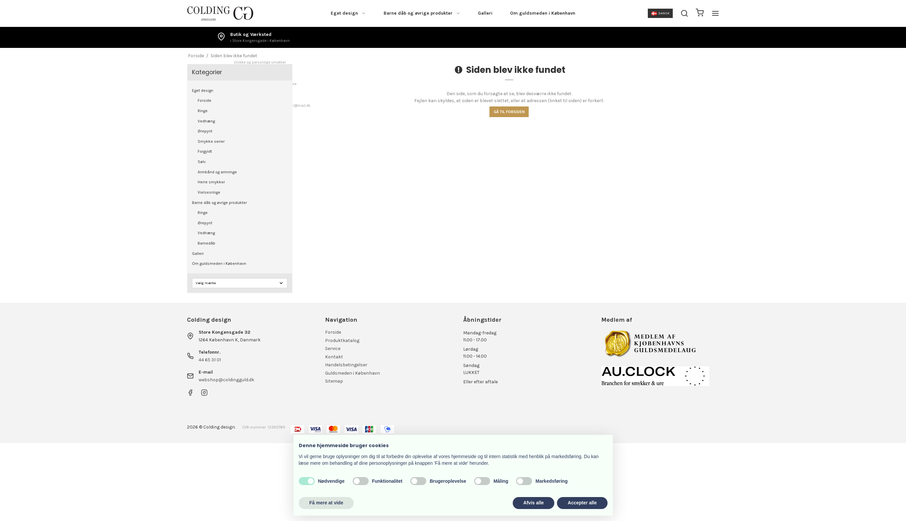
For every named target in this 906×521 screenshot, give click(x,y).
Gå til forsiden (509, 111)
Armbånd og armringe (217, 172)
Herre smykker (211, 182)
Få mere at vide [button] (326, 502)
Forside (204, 100)
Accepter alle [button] (582, 502)
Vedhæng (206, 121)
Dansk (660, 13)
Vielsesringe (209, 192)
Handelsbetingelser (346, 365)
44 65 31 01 (210, 360)
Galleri (485, 13)
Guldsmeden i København (352, 373)
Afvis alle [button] (533, 502)
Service (332, 348)
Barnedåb (206, 243)
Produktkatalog (342, 340)
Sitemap (334, 381)
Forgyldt (205, 151)
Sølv (202, 161)
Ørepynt (205, 131)
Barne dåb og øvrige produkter (422, 13)
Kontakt (334, 357)
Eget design (348, 13)
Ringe (203, 110)
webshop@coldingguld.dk (226, 380)
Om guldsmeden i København (542, 13)
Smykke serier (211, 141)
